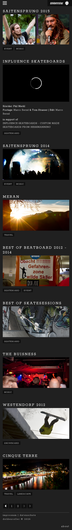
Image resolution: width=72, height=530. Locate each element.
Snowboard (11, 443)
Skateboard (11, 133)
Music (20, 49)
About (65, 526)
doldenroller (11, 519)
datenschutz (28, 515)
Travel (8, 235)
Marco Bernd (21, 110)
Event (8, 49)
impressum (10, 515)
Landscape (24, 494)
